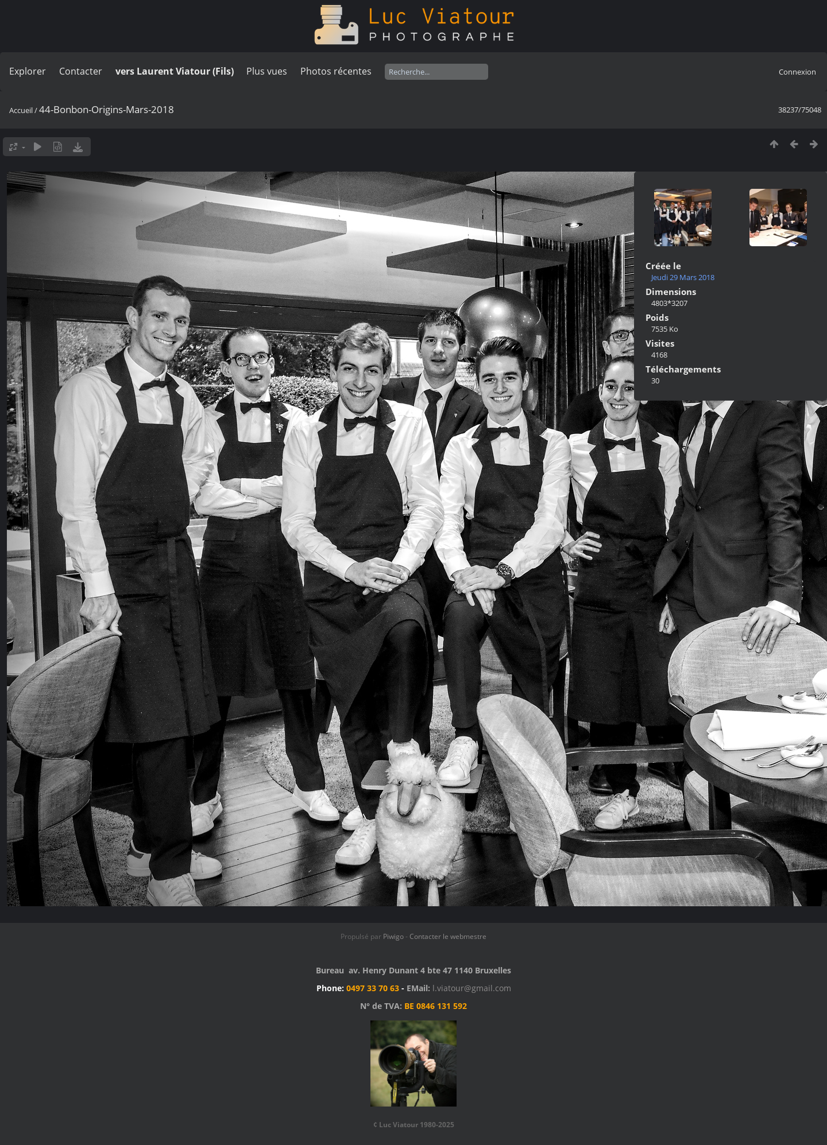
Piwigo (393, 936)
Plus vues (266, 71)
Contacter (80, 71)
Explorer (27, 71)
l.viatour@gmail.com (471, 988)
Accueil (21, 110)
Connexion (797, 72)
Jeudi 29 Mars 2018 (682, 277)
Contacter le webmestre (447, 936)
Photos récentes (336, 71)
